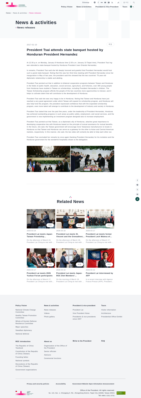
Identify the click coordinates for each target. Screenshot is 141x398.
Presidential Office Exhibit (111, 315)
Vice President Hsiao (81, 312)
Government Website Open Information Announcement (94, 381)
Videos (47, 312)
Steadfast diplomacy (24, 329)
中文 (126, 2)
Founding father (22, 354)
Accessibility (59, 381)
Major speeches (22, 325)
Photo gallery (49, 315)
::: (1, 1)
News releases (50, 308)
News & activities (20, 13)
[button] (134, 2)
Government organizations (26, 367)
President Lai (78, 308)
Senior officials (50, 348)
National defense (22, 332)
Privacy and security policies (35, 381)
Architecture (106, 312)
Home (8, 13)
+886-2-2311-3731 (107, 392)
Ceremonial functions (52, 355)
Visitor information (108, 308)
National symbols (22, 357)
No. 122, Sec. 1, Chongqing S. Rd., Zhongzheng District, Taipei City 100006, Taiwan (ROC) (78, 390)
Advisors (47, 352)
